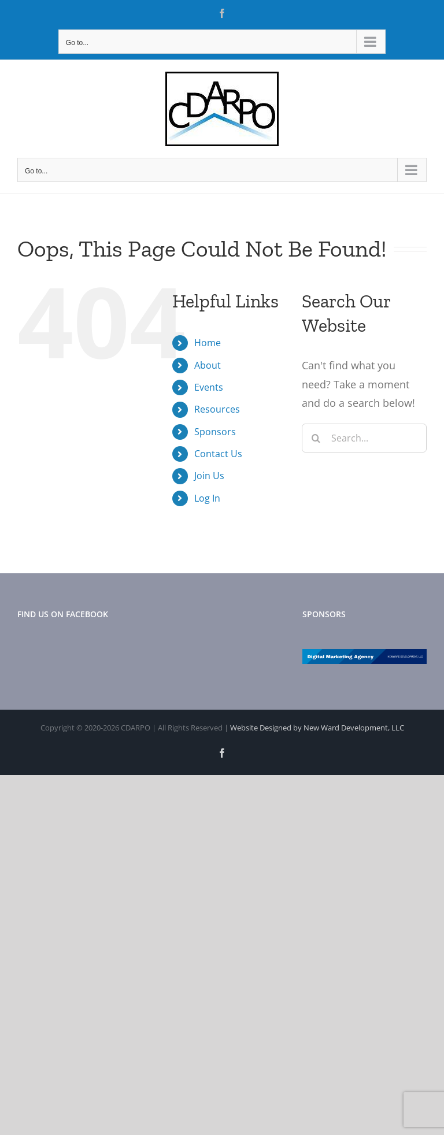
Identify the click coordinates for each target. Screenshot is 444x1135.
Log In (207, 498)
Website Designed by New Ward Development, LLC (317, 727)
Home (207, 342)
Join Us (209, 475)
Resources (217, 409)
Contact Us (218, 453)
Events (208, 387)
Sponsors (215, 431)
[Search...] (364, 438)
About (207, 365)
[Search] (316, 438)
